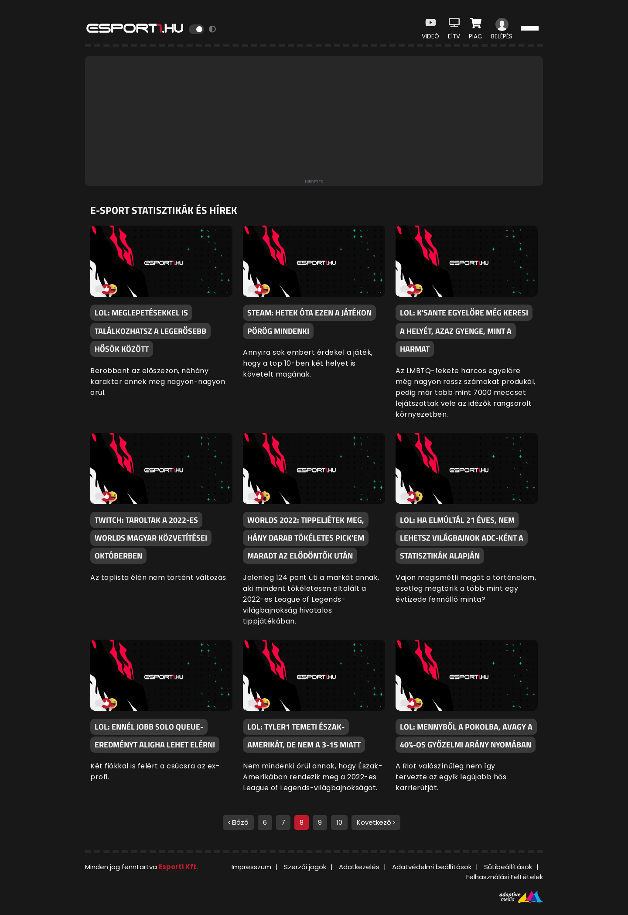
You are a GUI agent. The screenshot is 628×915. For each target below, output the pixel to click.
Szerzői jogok (305, 866)
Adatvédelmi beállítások (431, 866)
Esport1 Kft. (178, 866)
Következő (376, 822)
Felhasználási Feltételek (504, 876)
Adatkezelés (359, 866)
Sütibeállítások (508, 866)
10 (339, 822)
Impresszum (251, 866)
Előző (238, 822)
